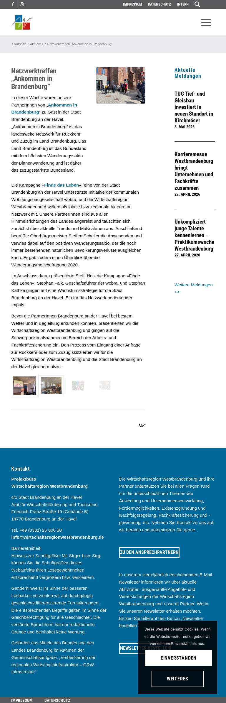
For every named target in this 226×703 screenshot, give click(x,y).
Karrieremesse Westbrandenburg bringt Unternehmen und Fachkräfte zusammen (194, 171)
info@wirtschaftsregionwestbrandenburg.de (57, 537)
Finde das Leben (61, 184)
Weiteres (177, 679)
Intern (183, 4)
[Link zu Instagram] (21, 4)
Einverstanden (179, 658)
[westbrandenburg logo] (22, 22)
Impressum (132, 4)
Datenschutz (159, 4)
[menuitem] (132, 4)
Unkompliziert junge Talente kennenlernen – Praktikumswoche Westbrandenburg (194, 235)
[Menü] (206, 22)
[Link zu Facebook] (13, 4)
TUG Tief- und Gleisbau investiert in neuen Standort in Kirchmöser (194, 107)
